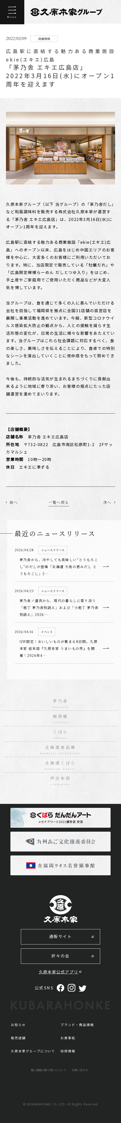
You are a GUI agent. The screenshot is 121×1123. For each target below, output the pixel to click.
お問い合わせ (80, 1070)
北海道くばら (61, 765)
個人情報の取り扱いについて (48, 1070)
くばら (61, 734)
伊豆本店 (61, 780)
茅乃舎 (61, 703)
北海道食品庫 (61, 749)
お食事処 (67, 1037)
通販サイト (60, 936)
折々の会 (60, 956)
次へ (107, 502)
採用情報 (67, 1051)
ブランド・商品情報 (77, 1024)
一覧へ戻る (58, 502)
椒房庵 (61, 718)
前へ (14, 502)
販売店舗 (18, 1037)
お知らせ (18, 1024)
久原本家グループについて (33, 1051)
